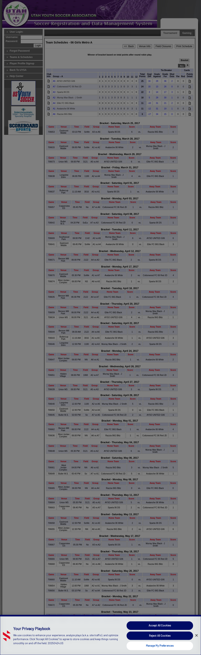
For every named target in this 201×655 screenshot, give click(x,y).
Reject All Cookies (160, 642)
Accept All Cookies (160, 632)
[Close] (196, 642)
